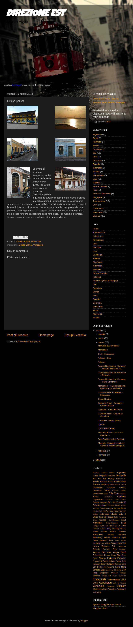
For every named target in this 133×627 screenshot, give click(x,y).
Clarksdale (108, 496)
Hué (120, 511)
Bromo (110, 481)
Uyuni (95, 583)
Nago (117, 540)
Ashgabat (103, 476)
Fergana (111, 505)
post (109, 121)
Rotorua (118, 564)
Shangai (117, 570)
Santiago (96, 570)
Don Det (112, 502)
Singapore (97, 197)
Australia (97, 142)
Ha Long (117, 508)
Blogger (84, 621)
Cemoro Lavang (119, 490)
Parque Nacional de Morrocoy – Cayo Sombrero (112, 380)
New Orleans (111, 543)
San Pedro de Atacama (103, 567)
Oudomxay (122, 546)
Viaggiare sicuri (100, 608)
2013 (98, 330)
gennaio (103, 455)
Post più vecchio (75, 335)
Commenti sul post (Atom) (28, 341)
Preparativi (97, 561)
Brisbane (103, 481)
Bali (104, 479)
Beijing (111, 478)
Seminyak (109, 570)
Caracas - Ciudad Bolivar (109, 420)
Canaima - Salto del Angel (110, 410)
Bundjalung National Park (110, 484)
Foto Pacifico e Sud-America (111, 439)
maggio (102, 334)
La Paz (109, 526)
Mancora (122, 531)
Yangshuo (112, 589)
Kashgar (102, 520)
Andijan (104, 472)
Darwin (96, 502)
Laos (95, 179)
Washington (98, 589)
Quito (124, 561)
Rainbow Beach (99, 564)
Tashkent (96, 576)
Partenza (122, 549)
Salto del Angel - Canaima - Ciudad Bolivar (110, 404)
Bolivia (96, 145)
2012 (98, 460)
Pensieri (106, 552)
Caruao (101, 424)
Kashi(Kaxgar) (114, 520)
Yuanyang (97, 592)
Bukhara (96, 484)
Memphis (122, 534)
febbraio (103, 451)
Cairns (123, 484)
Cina (95, 157)
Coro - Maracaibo (106, 354)
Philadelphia (98, 555)
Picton (95, 558)
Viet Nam (97, 247)
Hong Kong (113, 511)
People (116, 552)
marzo (102, 342)
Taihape (123, 573)
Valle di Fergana (119, 583)
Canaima (111, 487)
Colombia (97, 160)
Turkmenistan (99, 201)
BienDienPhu (121, 479)
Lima (102, 529)
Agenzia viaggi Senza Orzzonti (107, 604)
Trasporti (99, 579)
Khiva (123, 520)
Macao (123, 529)
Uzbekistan (98, 208)
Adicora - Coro (105, 358)
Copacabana (98, 499)
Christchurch (98, 494)
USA (95, 205)
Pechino (96, 552)
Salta (124, 564)
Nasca (123, 540)
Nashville (96, 543)
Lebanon (96, 529)
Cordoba (109, 499)
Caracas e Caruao (106, 428)
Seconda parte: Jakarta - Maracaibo (109, 102)
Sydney (114, 573)
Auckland (111, 476)
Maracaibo (103, 350)
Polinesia (97, 277)
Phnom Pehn (110, 555)
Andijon (112, 472)
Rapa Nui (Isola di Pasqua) (105, 280)
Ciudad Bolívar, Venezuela (31, 245)
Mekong (111, 534)
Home (95, 229)
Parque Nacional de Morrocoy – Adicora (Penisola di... (112, 367)
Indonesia (97, 168)
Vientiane (110, 586)
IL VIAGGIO (16, 85)
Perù (95, 190)
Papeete (96, 549)
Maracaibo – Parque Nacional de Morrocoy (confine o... (112, 387)
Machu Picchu (100, 531)
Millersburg (97, 537)
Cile (94, 153)
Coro (116, 499)
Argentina (97, 134)
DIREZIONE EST (35, 14)
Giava (117, 505)
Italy (116, 517)
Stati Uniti (97, 314)
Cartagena (97, 490)
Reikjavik (110, 564)
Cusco (123, 499)
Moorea (107, 537)
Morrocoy (116, 537)
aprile (101, 338)
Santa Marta (120, 567)
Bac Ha (97, 479)
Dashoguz (103, 502)
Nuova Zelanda (100, 186)
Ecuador (97, 164)
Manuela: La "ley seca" (108, 346)
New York (122, 543)
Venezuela (36, 241)
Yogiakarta (121, 589)
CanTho (122, 487)
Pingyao (102, 558)
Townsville (122, 576)
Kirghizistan (98, 175)
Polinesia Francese (102, 193)
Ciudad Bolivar (23, 241)
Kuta (102, 526)
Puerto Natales (109, 561)
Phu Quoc (121, 555)
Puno (118, 561)
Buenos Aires (120, 481)
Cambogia (97, 149)
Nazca (103, 543)
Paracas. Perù (110, 549)
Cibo (106, 494)
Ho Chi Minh (97, 511)
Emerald (104, 505)
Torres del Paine (109, 576)
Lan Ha (117, 526)
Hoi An (105, 511)
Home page (46, 335)
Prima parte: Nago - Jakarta (105, 98)
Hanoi (123, 508)
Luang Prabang (112, 529)
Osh (113, 546)
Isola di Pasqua (106, 517)
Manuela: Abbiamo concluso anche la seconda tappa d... (112, 444)
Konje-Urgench (112, 523)
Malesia (96, 183)
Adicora (101, 362)
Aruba (95, 138)
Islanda (96, 171)
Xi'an (105, 589)
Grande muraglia (106, 508)
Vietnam (96, 216)
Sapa (103, 570)
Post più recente (17, 335)
